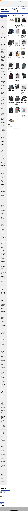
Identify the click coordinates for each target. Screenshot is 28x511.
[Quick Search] (13, 11)
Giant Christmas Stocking (3, 171)
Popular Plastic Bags (3, 330)
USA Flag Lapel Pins (3, 414)
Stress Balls (2, 397)
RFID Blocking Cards (3, 463)
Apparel (2, 23)
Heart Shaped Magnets (2, 213)
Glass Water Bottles (3, 474)
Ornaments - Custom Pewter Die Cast (3, 284)
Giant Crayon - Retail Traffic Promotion (3, 174)
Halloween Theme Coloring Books (3, 196)
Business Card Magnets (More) (3, 69)
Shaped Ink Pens (3, 367)
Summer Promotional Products (2, 400)
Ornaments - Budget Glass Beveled (2, 280)
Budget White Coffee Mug (2, 65)
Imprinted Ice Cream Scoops (2, 232)
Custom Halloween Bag (3, 116)
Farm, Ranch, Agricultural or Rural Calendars (3, 147)
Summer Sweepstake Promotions (2, 403)
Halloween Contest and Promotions (3, 191)
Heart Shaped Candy (2, 206)
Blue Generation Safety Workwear (3, 49)
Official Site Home (3, 1)
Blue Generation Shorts (3, 54)
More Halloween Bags (3, 264)
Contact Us (2, 110)
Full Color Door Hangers (3, 160)
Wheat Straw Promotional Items (3, 440)
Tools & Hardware (3, 407)
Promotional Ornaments (2, 347)
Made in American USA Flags (3, 254)
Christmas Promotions (2, 79)
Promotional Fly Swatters (3, 345)
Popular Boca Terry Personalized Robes (3, 313)
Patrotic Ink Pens (3, 306)
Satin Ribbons (2, 364)
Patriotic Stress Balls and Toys (3, 305)
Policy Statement (15, 493)
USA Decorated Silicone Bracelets (3, 426)
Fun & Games (2, 169)
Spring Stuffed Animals (2, 392)
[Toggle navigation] (1, 13)
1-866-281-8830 (2, 494)
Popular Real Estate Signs (3, 335)
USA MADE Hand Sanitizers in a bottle (3, 417)
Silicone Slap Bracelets (2, 373)
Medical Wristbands (2, 258)
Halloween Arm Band (3, 186)
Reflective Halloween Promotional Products (2, 355)
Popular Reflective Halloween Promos (3, 337)
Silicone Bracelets (3, 371)
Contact (2, 3)
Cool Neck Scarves (3, 112)
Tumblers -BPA (3, 410)
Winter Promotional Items (3, 442)
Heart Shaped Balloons (2, 203)
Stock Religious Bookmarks (3, 396)
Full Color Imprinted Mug (3, 165)
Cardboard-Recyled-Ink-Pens (3, 468)
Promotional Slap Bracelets (3, 349)
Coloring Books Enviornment (3, 95)
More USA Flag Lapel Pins (3, 267)
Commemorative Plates (3, 106)
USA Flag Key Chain (2, 412)
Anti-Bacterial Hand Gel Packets (3, 21)
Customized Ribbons (2, 119)
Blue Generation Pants (3, 45)
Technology (2, 405)
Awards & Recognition (2, 27)
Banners (2, 33)
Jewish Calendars (3, 241)
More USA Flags (3, 268)
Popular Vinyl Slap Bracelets (3, 342)
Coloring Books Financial (3, 97)
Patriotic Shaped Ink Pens (3, 302)
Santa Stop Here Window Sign (3, 362)
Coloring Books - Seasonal (3, 90)
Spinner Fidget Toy (3, 381)
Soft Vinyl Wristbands (2, 377)
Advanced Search (12, 1)
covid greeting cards (2, 458)
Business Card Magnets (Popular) (3, 71)
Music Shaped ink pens (3, 270)
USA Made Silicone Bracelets (3, 428)
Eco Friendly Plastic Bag (2, 127)
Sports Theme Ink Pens (3, 385)
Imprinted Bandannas (2, 225)
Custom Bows (2, 481)
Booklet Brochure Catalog (3, 483)
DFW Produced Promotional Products (3, 123)
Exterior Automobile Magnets (2, 137)
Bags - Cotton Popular (2, 448)
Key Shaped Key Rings (3, 243)
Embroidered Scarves (2, 133)
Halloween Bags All (3, 188)
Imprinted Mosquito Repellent (3, 237)
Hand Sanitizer (3, 197)
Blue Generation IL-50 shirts (3, 40)
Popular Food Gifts (3, 321)
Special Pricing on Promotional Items (3, 379)
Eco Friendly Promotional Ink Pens (3, 130)
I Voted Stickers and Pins (3, 220)
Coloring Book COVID (3, 446)
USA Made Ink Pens (3, 423)
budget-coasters (3, 470)
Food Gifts (2, 158)
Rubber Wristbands (3, 360)
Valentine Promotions (2, 430)
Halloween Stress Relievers (3, 193)
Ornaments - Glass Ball (3, 286)
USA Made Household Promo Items (3, 421)
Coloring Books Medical (3, 104)
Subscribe (2, 502)
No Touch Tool (3, 444)
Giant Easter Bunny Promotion (3, 177)
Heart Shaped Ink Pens (3, 208)
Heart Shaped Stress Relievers (3, 218)
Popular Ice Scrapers (2, 328)
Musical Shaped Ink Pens (3, 273)
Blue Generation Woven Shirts (3, 60)
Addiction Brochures (2, 18)
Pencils (2, 308)
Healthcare (2, 201)
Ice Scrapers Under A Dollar (3, 222)
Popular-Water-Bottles (3, 478)
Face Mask (2, 141)
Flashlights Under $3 (3, 153)
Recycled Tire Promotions (2, 352)
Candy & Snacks (3, 74)
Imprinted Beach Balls (3, 227)
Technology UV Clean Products (3, 461)
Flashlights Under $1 (3, 151)
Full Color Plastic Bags (3, 167)
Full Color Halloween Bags (3, 163)
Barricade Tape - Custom (3, 35)
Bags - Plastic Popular (2, 451)
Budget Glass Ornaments (2, 62)
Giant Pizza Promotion (2, 181)
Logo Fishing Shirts (3, 476)
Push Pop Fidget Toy (3, 466)
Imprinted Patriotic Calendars (3, 239)
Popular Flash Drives (2, 318)
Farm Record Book (3, 144)
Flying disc (2, 155)
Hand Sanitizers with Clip (3, 199)
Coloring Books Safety (3, 100)
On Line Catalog (8, 1)
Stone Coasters (3, 471)
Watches (2, 436)
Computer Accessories (2, 109)
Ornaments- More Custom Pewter (3, 293)
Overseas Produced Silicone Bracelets (3, 295)
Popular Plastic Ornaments (3, 333)
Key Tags (2, 247)
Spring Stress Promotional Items (3, 389)
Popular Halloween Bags (3, 323)
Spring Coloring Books (3, 387)
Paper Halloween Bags (3, 297)
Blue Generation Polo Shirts (3, 47)
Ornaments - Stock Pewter (3, 289)
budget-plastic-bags (3, 473)
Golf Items (2, 184)
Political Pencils (3, 311)
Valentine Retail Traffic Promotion (3, 433)
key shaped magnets (2, 245)
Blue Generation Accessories (3, 38)
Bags (1, 30)
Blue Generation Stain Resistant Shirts (3, 57)
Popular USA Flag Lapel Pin (3, 340)
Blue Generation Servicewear (3, 52)
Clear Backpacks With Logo (3, 82)
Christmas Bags (3, 77)
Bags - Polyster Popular (3, 456)
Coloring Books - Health (3, 93)
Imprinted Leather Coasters (3, 234)
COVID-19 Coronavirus (2, 114)
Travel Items (2, 408)
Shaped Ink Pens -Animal (3, 369)
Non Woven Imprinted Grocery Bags (3, 277)
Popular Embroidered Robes (3, 315)
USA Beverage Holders (9, 3)
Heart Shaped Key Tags (3, 211)
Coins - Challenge (3, 85)
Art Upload (4, 3)
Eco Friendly (2, 125)
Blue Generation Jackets (3, 42)
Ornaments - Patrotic (2, 300)
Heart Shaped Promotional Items (3, 215)
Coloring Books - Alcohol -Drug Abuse (3, 88)
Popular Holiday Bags (3, 326)
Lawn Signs (2, 250)
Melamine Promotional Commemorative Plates (3, 261)
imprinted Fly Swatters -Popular (3, 230)
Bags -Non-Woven (3, 454)
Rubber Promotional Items (3, 358)
